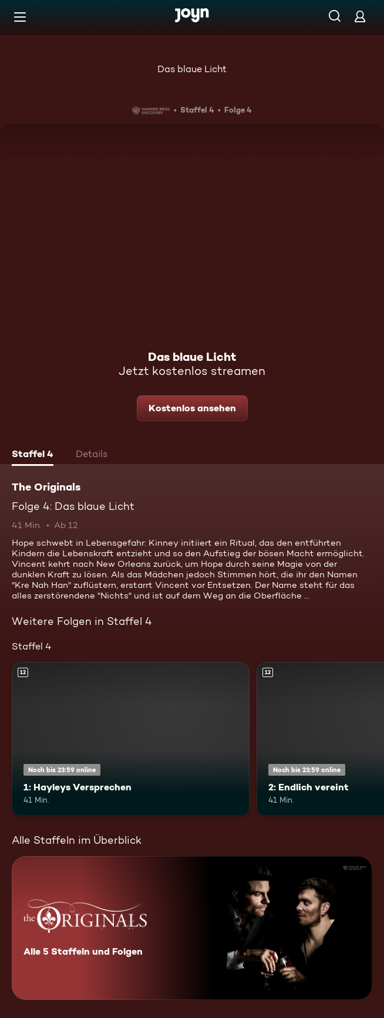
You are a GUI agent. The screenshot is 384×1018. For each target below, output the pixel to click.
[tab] (32, 455)
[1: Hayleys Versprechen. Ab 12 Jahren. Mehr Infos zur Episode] (131, 739)
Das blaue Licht (192, 69)
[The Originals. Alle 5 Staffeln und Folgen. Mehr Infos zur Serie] (192, 928)
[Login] (360, 16)
